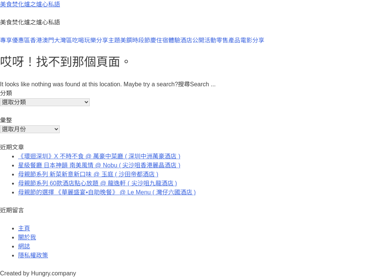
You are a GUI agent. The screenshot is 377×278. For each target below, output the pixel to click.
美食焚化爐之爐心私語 (30, 4)
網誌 (24, 246)
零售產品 (228, 40)
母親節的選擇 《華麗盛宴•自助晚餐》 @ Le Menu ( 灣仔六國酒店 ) (107, 192)
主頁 (24, 228)
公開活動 (204, 40)
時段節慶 (144, 40)
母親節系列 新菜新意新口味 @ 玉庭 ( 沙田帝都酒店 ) (88, 174)
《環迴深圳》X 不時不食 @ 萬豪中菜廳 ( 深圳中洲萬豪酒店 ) (99, 156)
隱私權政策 (33, 255)
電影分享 (252, 40)
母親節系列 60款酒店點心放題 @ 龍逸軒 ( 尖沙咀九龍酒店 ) (97, 183)
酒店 (186, 40)
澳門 (48, 40)
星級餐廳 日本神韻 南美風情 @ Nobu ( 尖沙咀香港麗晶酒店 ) (99, 165)
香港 (36, 40)
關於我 (27, 237)
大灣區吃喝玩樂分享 (81, 40)
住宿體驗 (168, 40)
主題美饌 (120, 40)
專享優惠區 (15, 40)
